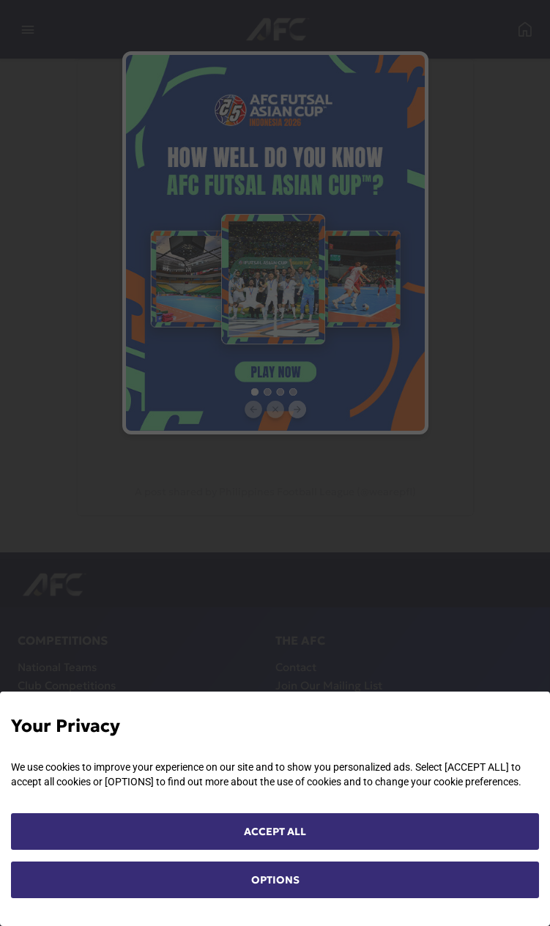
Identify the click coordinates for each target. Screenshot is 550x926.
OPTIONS (275, 879)
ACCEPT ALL (275, 831)
